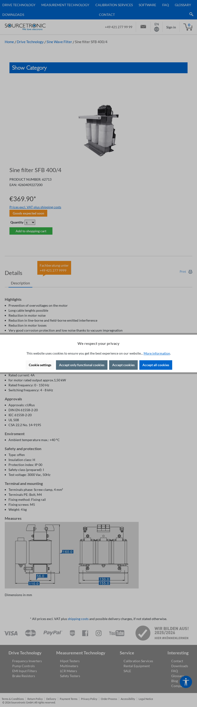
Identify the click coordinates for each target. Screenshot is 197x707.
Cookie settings (40, 365)
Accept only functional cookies (81, 365)
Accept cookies (123, 365)
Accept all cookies (155, 365)
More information (157, 353)
